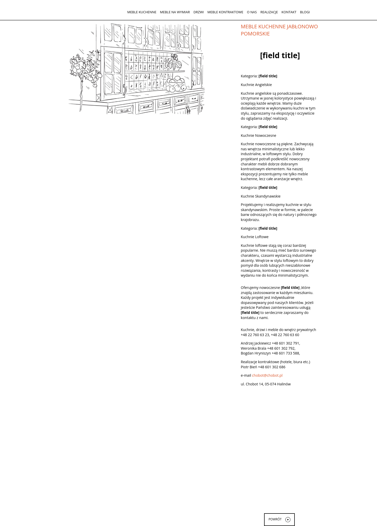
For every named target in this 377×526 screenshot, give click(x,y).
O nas (252, 12)
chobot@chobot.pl (267, 375)
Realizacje (269, 12)
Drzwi (198, 12)
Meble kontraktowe (225, 12)
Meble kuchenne (141, 12)
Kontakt (288, 12)
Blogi (305, 12)
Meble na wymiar (175, 12)
